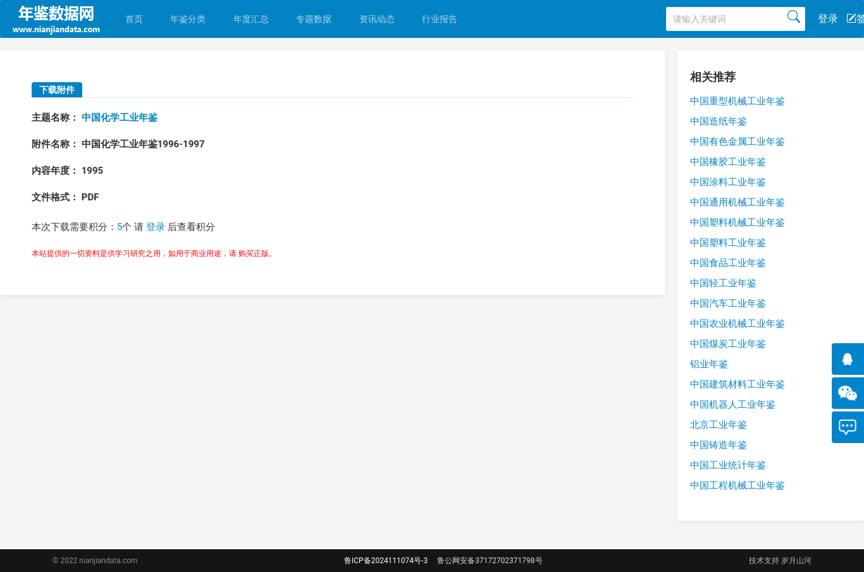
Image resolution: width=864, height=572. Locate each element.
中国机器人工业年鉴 (732, 404)
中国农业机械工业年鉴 (737, 323)
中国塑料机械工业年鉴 (737, 222)
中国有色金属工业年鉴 (737, 141)
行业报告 (439, 19)
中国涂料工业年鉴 (728, 182)
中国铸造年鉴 (718, 445)
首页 (134, 19)
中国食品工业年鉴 (728, 263)
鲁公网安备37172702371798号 (489, 560)
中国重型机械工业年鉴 (737, 101)
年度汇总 (251, 19)
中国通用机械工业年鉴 (737, 202)
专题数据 (313, 19)
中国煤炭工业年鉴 (728, 344)
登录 (828, 19)
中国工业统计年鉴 (728, 465)
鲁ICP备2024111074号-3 (386, 560)
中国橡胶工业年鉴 (728, 161)
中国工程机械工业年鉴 (737, 485)
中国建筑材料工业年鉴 (737, 384)
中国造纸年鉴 (718, 121)
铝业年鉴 (709, 364)
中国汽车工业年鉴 (728, 303)
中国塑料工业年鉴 (728, 242)
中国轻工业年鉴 (723, 283)
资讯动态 (377, 19)
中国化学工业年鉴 (119, 117)
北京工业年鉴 (718, 424)
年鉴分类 (188, 19)
